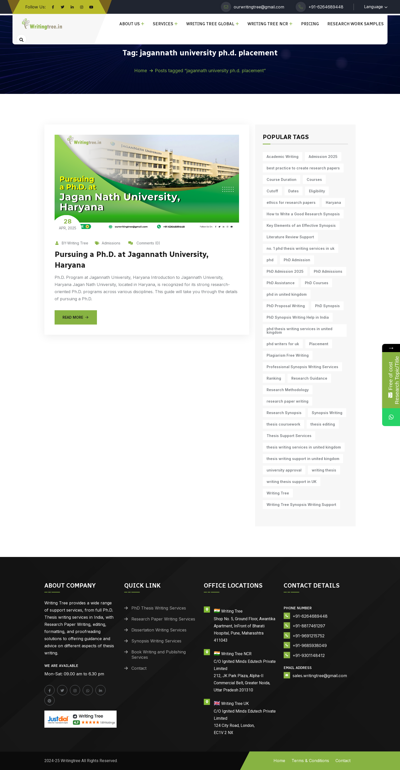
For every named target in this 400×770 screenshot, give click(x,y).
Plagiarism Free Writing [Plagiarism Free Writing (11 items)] (288, 355)
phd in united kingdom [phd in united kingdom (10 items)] (287, 294)
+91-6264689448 (325, 6)
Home (140, 70)
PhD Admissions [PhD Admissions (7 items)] (328, 271)
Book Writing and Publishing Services (158, 654)
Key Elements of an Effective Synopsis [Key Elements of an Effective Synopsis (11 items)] (301, 225)
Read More (75, 317)
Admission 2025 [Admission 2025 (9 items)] (323, 156)
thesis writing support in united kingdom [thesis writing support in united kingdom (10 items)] (303, 458)
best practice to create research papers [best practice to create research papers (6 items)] (303, 168)
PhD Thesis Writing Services (158, 608)
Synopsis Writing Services (156, 640)
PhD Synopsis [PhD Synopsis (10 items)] (327, 306)
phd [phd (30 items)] (270, 260)
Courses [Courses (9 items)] (314, 179)
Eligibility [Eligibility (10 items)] (317, 191)
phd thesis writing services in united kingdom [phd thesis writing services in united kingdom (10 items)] (299, 330)
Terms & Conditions (310, 760)
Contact (138, 668)
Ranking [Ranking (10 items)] (274, 378)
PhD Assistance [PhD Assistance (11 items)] (281, 283)
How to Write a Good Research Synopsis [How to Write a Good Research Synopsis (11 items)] (303, 214)
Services (163, 23)
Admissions (108, 243)
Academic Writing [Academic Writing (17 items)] (282, 156)
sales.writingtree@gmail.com (320, 675)
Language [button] (373, 6)
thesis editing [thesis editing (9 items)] (322, 424)
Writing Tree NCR (267, 23)
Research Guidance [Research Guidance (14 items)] (309, 378)
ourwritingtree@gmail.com (259, 6)
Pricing (310, 23)
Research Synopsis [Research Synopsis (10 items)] (284, 413)
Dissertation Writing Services (158, 629)
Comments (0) (144, 243)
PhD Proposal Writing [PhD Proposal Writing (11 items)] (286, 306)
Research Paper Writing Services (163, 619)
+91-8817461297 (309, 625)
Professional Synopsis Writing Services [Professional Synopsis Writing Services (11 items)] (302, 367)
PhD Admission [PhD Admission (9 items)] (297, 260)
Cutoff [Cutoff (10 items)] (272, 191)
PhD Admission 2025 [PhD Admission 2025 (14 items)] (285, 271)
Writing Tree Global (210, 23)
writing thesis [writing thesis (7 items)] (324, 470)
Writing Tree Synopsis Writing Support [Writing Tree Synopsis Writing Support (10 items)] (301, 504)
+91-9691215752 (308, 635)
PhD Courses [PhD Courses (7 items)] (316, 283)
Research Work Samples (355, 23)
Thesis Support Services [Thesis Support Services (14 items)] (289, 435)
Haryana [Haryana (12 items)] (333, 202)
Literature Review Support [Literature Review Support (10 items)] (290, 237)
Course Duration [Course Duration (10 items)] (281, 179)
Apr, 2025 (68, 224)
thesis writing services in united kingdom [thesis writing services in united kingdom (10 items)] (304, 447)
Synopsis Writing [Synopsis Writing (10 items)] (327, 413)
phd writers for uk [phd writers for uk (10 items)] (283, 344)
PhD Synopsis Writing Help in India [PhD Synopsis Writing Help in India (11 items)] (298, 317)
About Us (129, 23)
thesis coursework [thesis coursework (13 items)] (283, 424)
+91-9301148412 (309, 655)
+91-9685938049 (310, 645)
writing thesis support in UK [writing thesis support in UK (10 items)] (292, 481)
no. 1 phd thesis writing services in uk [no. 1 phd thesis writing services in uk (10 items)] (300, 248)
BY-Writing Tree (71, 243)
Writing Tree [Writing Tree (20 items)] (278, 493)
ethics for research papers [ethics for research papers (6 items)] (291, 202)
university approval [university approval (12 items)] (284, 470)
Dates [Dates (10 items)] (293, 191)
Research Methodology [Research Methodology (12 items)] (288, 390)
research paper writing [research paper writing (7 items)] (287, 401)
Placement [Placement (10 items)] (318, 344)
